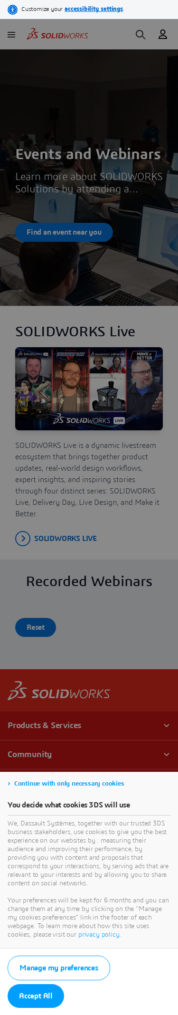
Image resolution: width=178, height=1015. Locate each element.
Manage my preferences (58, 968)
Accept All (36, 996)
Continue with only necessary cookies (69, 783)
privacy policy (99, 934)
